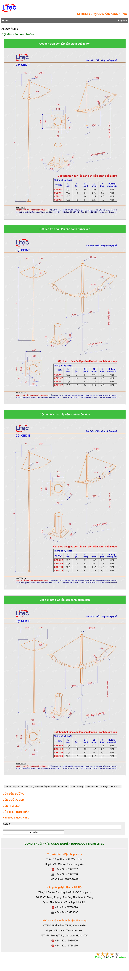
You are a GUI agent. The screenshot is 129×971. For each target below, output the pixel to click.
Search (7, 823)
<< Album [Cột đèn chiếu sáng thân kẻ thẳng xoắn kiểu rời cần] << (37, 786)
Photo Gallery (77, 786)
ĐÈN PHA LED (11, 806)
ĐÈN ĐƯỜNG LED (13, 799)
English (122, 20)
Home (5, 20)
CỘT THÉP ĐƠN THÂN (16, 812)
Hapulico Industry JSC (16, 817)
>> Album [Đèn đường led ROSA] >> (103, 786)
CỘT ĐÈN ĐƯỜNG (13, 793)
